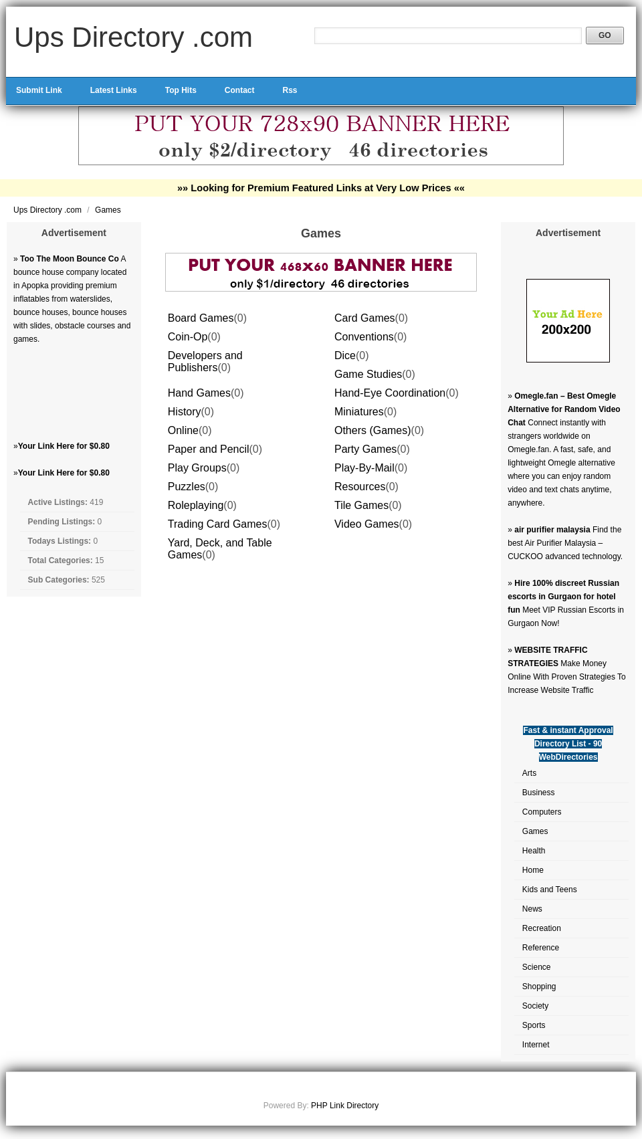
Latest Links (113, 90)
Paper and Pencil (208, 449)
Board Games (201, 318)
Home (533, 870)
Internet (536, 1044)
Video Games (366, 524)
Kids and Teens (549, 889)
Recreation (541, 928)
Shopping (539, 986)
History (184, 411)
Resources (359, 486)
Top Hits (181, 90)
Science (536, 967)
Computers (542, 812)
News (532, 909)
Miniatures (359, 411)
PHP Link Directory (345, 1105)
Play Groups (197, 468)
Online (183, 430)
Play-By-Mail (364, 468)
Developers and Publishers (205, 361)
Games (108, 210)
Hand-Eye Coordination (389, 393)
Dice (345, 355)
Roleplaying (196, 505)
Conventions (364, 336)
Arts (529, 773)
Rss (289, 90)
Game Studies (368, 374)
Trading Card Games (218, 524)
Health (534, 850)
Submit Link (39, 90)
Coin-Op (188, 336)
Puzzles (186, 486)
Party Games (365, 449)
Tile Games (361, 505)
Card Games (364, 318)
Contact (240, 90)
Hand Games (199, 393)
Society (535, 1006)
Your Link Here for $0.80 (64, 446)
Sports (534, 1025)
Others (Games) (372, 430)
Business (538, 792)
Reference (540, 947)
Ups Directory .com (133, 37)
